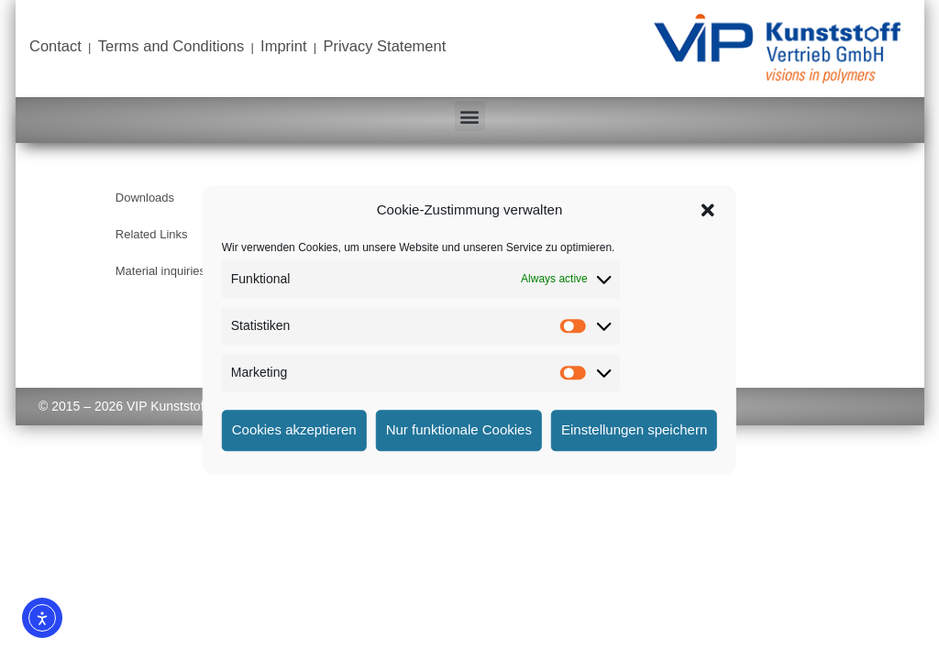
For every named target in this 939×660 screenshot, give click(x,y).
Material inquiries (160, 271)
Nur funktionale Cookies (459, 429)
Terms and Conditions (171, 46)
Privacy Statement (384, 46)
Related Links (152, 234)
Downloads (145, 197)
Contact (55, 46)
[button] (708, 211)
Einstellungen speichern (634, 429)
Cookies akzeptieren (294, 429)
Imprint (283, 46)
